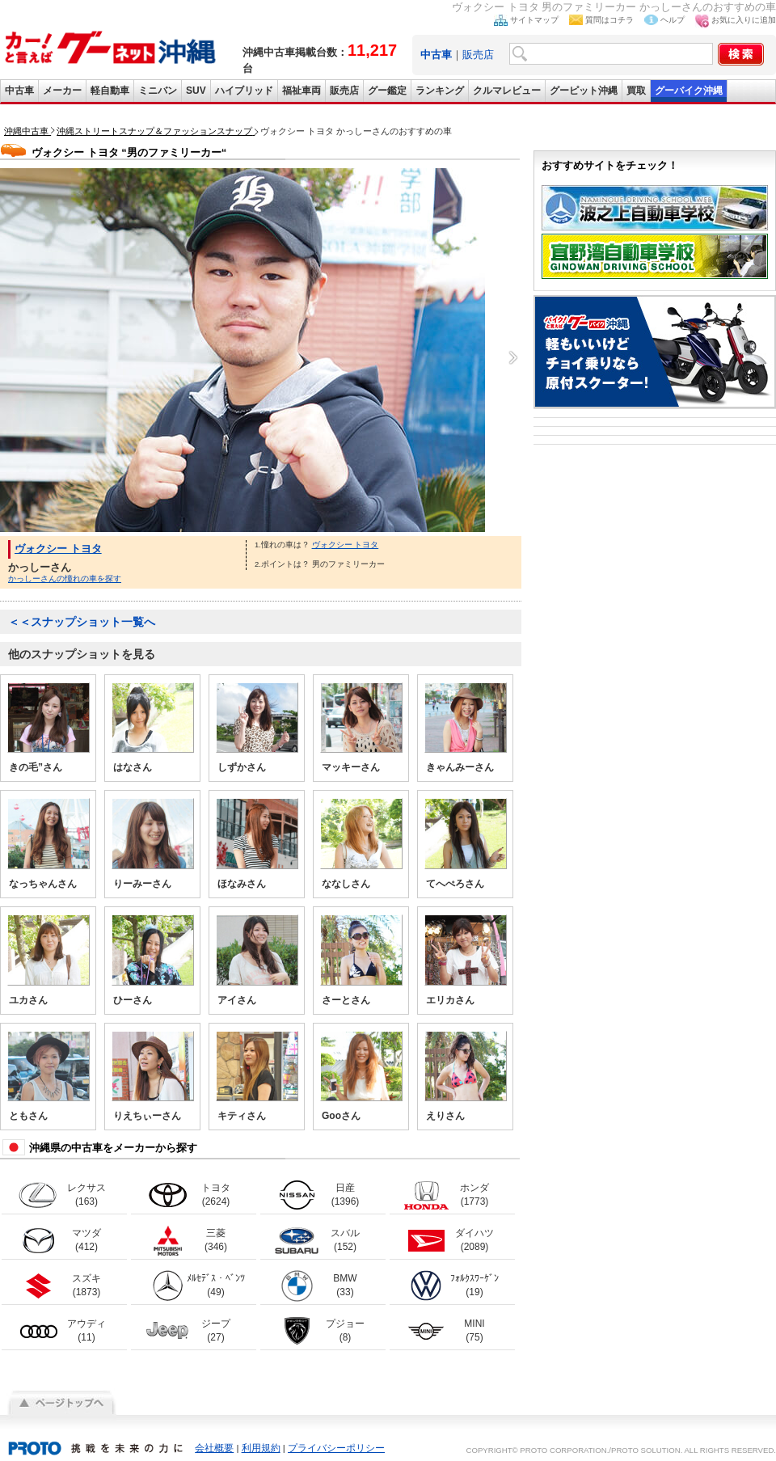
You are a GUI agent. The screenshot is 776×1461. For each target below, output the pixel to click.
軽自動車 (110, 90)
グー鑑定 (387, 90)
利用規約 (261, 1448)
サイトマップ (534, 19)
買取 (636, 90)
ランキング (439, 90)
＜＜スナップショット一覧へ (81, 621)
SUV (196, 90)
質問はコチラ (609, 19)
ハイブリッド (244, 90)
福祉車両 (301, 90)
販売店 (478, 55)
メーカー (62, 90)
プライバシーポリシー (336, 1448)
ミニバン (157, 90)
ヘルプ (672, 19)
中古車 (19, 90)
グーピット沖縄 (584, 90)
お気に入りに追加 (743, 19)
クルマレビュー (507, 90)
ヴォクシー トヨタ (58, 549)
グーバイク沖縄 (689, 90)
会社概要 (214, 1448)
